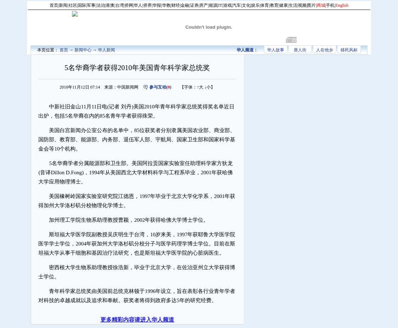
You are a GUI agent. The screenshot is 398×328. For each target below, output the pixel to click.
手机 (330, 5)
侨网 (129, 5)
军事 (91, 5)
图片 (311, 5)
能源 (213, 5)
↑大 (200, 87)
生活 (293, 5)
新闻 (63, 5)
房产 (203, 5)
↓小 (207, 87)
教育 (274, 5)
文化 (246, 5)
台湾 (119, 5)
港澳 (110, 5)
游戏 (227, 5)
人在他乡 (324, 49)
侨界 (147, 5)
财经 (175, 5)
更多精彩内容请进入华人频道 (137, 320)
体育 (264, 5)
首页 (54, 5)
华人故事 (275, 49)
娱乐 (255, 5)
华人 (138, 5)
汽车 (236, 5)
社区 (72, 5)
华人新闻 (106, 49)
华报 (157, 5)
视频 (302, 5)
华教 (166, 5)
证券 (194, 5)
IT (220, 5)
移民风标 (349, 49)
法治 (100, 5)
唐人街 (300, 49)
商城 (321, 5)
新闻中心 (83, 49)
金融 (185, 5)
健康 (283, 5)
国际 (82, 5)
